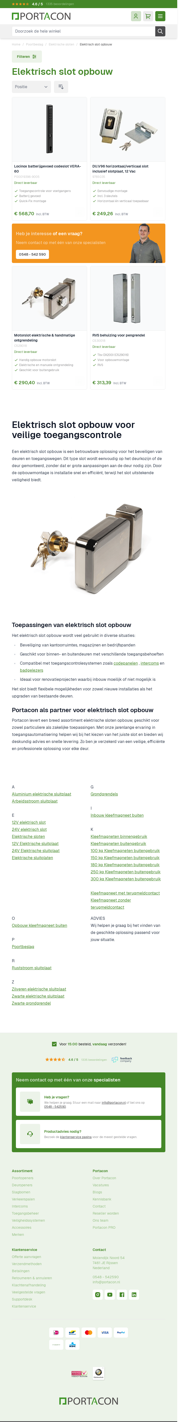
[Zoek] (160, 31)
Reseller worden (106, 1213)
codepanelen (126, 663)
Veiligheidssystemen (28, 1220)
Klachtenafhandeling (29, 1285)
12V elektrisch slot (29, 822)
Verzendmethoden (27, 1264)
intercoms (150, 663)
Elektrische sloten (61, 44)
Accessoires (21, 1227)
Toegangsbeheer (25, 1213)
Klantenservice (24, 1249)
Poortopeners (22, 1178)
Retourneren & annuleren (32, 1278)
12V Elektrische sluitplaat (35, 843)
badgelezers (31, 670)
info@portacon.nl (114, 1103)
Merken (18, 1234)
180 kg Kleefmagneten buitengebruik (125, 864)
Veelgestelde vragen (28, 1292)
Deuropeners (22, 1185)
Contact (99, 1206)
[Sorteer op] (31, 87)
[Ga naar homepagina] (41, 16)
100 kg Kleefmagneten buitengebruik (125, 850)
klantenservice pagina (76, 1137)
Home (16, 44)
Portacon (100, 1171)
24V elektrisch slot (29, 829)
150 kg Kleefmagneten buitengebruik (125, 857)
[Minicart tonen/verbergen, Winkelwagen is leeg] (148, 16)
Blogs (97, 1192)
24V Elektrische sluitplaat (36, 850)
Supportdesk (22, 1299)
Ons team (100, 1220)
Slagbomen (21, 1192)
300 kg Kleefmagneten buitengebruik (126, 879)
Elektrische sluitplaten (32, 857)
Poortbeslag (34, 44)
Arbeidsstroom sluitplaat (35, 801)
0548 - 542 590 (32, 254)
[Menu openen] (160, 16)
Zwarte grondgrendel (31, 1003)
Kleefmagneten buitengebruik (118, 843)
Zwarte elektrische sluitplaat (38, 996)
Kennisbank (102, 1199)
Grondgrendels (104, 794)
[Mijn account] (136, 16)
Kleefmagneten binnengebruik (119, 836)
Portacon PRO (104, 1227)
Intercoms (20, 1206)
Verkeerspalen (23, 1199)
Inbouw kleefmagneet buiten (117, 815)
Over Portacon (104, 1178)
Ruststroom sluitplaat (31, 968)
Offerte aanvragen (26, 1257)
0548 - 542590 (55, 1107)
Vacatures (101, 1185)
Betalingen (21, 1271)
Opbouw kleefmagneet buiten (39, 925)
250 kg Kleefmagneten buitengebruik (126, 872)
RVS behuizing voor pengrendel (118, 335)
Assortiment (22, 1171)
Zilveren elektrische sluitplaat (39, 989)
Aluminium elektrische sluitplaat (41, 794)
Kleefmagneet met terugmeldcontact (125, 893)
